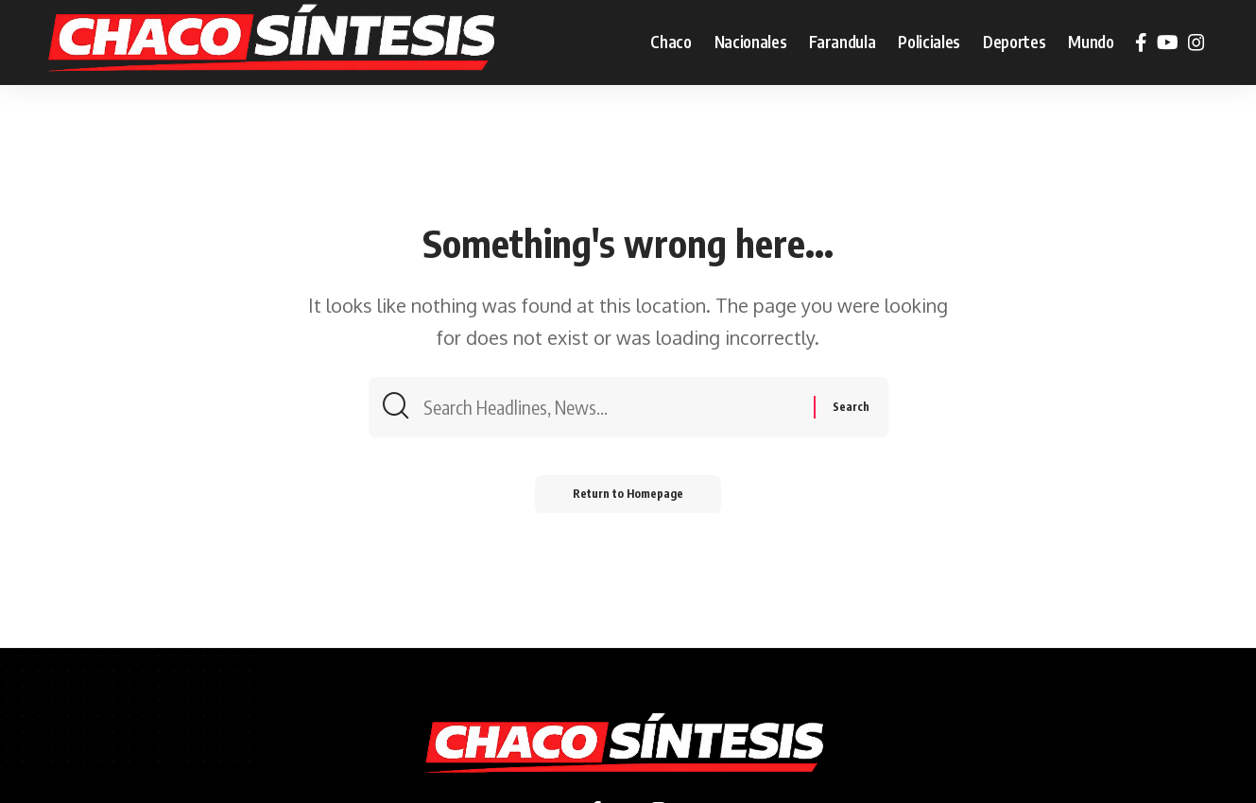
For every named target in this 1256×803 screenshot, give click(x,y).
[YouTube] (1167, 42)
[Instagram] (1196, 42)
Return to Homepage (628, 494)
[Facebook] (1141, 42)
